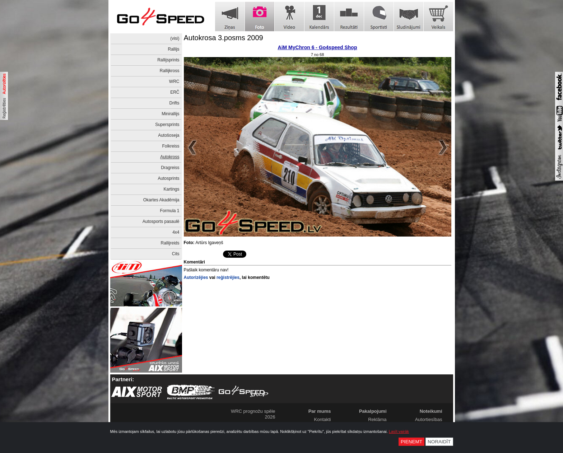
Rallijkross (170, 70)
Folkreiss (170, 146)
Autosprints (168, 178)
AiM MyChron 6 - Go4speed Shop (317, 47)
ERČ (174, 92)
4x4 (175, 232)
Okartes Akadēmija (161, 199)
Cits (176, 253)
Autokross (169, 156)
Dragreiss (170, 167)
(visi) (174, 38)
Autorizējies (196, 277)
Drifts (174, 103)
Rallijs (173, 49)
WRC (174, 81)
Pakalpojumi (373, 411)
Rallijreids (169, 243)
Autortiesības (428, 419)
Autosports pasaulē (161, 221)
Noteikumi (431, 411)
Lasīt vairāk (399, 431)
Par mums (319, 411)
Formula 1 (169, 210)
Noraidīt (439, 441)
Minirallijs (170, 113)
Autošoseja (168, 135)
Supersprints (167, 124)
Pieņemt (411, 441)
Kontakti (322, 419)
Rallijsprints (168, 59)
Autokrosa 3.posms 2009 (223, 38)
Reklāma (377, 419)
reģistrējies (228, 277)
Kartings (171, 189)
